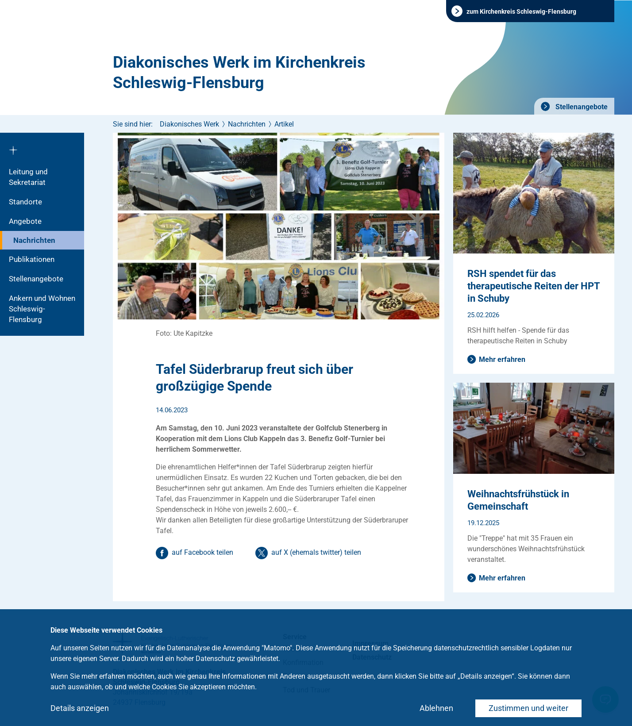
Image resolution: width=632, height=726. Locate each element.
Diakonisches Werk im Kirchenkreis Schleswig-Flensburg (239, 72)
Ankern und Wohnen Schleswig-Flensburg (42, 309)
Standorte (25, 201)
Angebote (25, 221)
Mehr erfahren (502, 359)
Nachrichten (34, 240)
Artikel (284, 124)
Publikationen (31, 259)
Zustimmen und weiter (528, 708)
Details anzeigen (79, 708)
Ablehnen (436, 708)
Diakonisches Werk (189, 124)
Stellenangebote (581, 107)
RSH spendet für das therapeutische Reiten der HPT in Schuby (533, 286)
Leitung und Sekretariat (28, 177)
